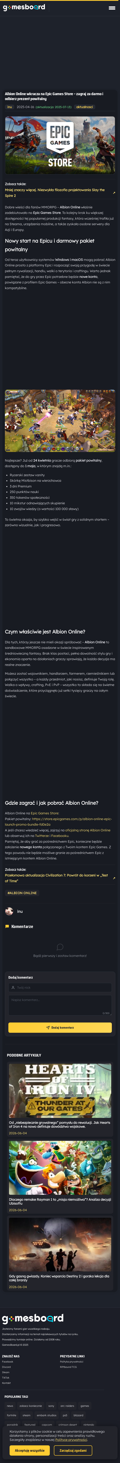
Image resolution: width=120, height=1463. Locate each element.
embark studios (46, 1415)
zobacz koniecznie (31, 1405)
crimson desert (68, 1424)
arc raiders (67, 1405)
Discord (6, 1366)
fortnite (11, 1415)
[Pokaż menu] (112, 8)
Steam (5, 1372)
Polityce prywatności (71, 1440)
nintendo (88, 1424)
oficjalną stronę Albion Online (87, 830)
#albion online (22, 893)
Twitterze (42, 836)
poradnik (12, 1424)
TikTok (5, 1377)
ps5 (65, 1415)
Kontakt (6, 1382)
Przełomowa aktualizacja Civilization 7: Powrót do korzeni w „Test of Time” (60, 878)
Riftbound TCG (68, 1366)
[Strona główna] (24, 10)
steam (26, 1415)
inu (9, 107)
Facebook (7, 1361)
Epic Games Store (44, 813)
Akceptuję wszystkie (29, 1450)
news (10, 1405)
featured (29, 1424)
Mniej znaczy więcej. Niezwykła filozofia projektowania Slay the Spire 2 (60, 193)
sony (51, 1405)
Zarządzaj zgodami (73, 1450)
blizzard (78, 1415)
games (85, 1405)
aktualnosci (84, 107)
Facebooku (59, 836)
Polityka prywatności (71, 1361)
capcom (47, 1424)
